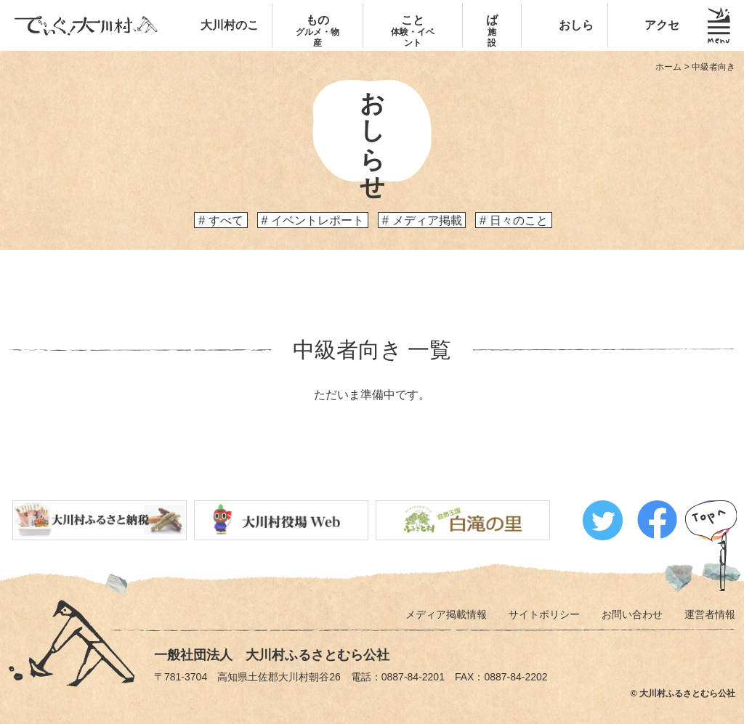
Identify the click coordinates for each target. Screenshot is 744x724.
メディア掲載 (427, 220)
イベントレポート (317, 220)
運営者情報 (709, 614)
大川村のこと (230, 47)
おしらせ (570, 47)
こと (413, 31)
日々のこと (519, 220)
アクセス (656, 47)
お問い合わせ (632, 614)
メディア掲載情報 (446, 614)
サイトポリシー (544, 614)
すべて (226, 220)
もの (318, 31)
